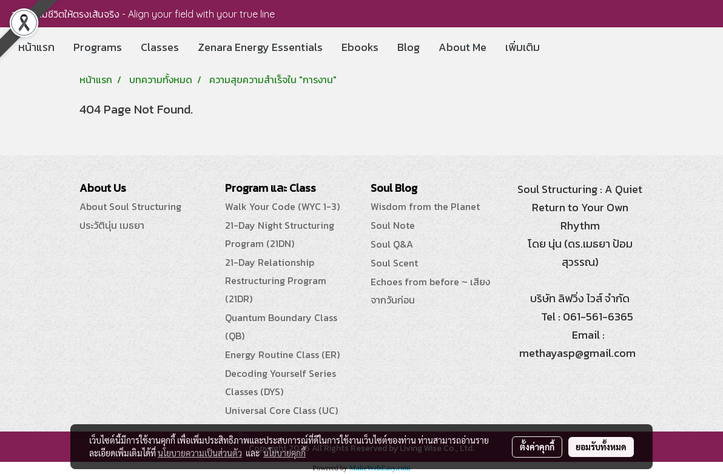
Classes (160, 47)
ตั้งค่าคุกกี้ (537, 446)
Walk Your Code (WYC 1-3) (282, 206)
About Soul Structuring (130, 206)
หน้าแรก (36, 47)
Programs (97, 47)
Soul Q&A (392, 244)
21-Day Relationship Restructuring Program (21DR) (275, 280)
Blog (408, 47)
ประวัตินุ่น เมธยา (111, 225)
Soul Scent (394, 263)
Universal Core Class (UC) (281, 410)
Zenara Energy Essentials (260, 47)
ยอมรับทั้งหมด (601, 446)
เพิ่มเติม (522, 47)
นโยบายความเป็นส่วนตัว (200, 452)
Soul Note (393, 225)
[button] (560, 47)
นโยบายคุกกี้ (284, 452)
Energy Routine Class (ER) (282, 354)
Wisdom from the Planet (425, 206)
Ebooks (359, 47)
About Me (462, 47)
